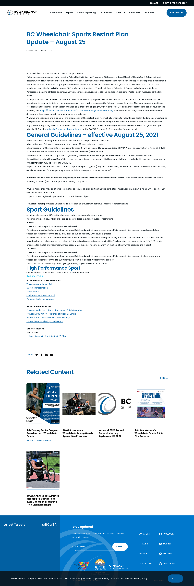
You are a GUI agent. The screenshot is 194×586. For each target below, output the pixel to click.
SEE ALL (164, 378)
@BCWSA (49, 525)
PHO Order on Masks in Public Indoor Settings (48, 317)
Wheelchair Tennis (44, 440)
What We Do (55, 12)
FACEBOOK (168, 533)
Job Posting (30, 440)
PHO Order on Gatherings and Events (44, 321)
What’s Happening (86, 12)
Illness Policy (32, 291)
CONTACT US (176, 13)
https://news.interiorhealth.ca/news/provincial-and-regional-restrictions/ (76, 110)
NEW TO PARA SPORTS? (175, 3)
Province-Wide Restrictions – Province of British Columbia (54, 310)
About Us (120, 12)
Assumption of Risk (43, 284)
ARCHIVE (143, 553)
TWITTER (167, 543)
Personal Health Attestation (40, 299)
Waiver (29, 284)
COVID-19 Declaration (37, 287)
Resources (149, 12)
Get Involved (106, 12)
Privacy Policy (140, 578)
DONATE (154, 3)
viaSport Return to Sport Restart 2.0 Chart (46, 336)
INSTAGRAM (169, 563)
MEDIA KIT (143, 543)
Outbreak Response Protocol (40, 295)
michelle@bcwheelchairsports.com (64, 129)
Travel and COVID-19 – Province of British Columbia (51, 313)
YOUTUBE (167, 553)
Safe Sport (134, 12)
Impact (69, 12)
